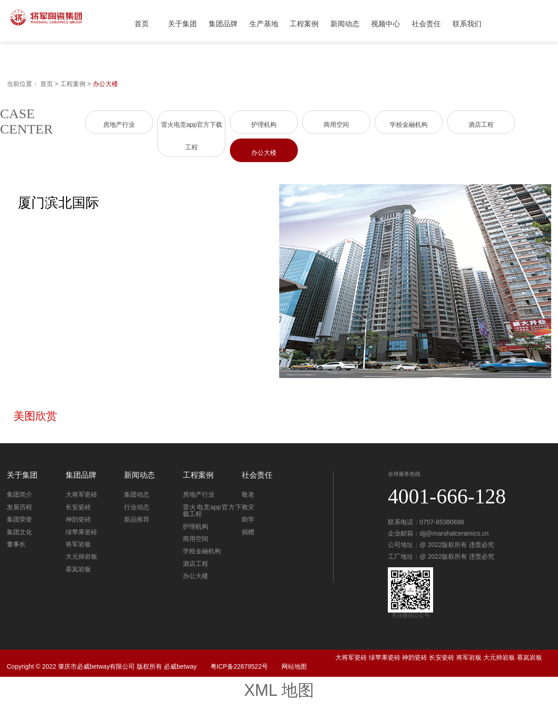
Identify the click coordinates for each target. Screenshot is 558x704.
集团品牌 (223, 24)
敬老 (248, 494)
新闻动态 (344, 24)
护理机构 (264, 124)
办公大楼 (105, 83)
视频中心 (385, 24)
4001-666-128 (447, 496)
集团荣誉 (19, 519)
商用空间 (336, 124)
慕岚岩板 (78, 569)
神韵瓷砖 (78, 519)
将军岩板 (78, 544)
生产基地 (263, 24)
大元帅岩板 (81, 556)
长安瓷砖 (78, 507)
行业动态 (136, 507)
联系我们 (467, 24)
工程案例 (304, 24)
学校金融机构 (409, 124)
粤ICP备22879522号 (239, 666)
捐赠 (248, 532)
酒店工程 (481, 124)
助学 (248, 519)
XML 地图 (279, 690)
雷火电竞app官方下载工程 (212, 510)
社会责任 (426, 24)
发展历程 (19, 507)
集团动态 (136, 494)
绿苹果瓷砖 (81, 532)
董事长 (16, 544)
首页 (141, 24)
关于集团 (182, 24)
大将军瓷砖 (81, 494)
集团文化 (19, 532)
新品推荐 (136, 519)
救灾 (248, 507)
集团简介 (19, 494)
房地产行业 (119, 124)
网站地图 (294, 666)
